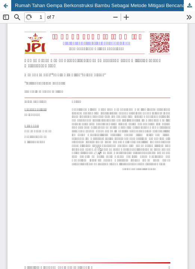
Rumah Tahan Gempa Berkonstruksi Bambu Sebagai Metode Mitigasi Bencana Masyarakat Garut (105, 5)
